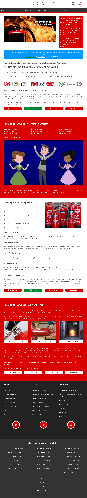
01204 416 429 (78, 4)
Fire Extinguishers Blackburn (15, 452)
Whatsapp (33, 109)
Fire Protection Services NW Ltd (68, 390)
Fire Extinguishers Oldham (43, 456)
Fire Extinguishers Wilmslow (71, 468)
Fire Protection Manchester (38, 398)
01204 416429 (64, 404)
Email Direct (74, 109)
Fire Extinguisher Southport (71, 448)
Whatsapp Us (30, 57)
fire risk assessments (76, 316)
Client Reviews (64, 416)
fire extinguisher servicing (12, 104)
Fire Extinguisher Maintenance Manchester (42, 394)
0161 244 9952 (78, 2)
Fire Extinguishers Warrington (71, 460)
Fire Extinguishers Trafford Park (71, 456)
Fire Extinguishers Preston (43, 460)
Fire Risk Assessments (28, 10)
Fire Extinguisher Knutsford (43, 448)
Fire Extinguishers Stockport (71, 452)
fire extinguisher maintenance (24, 318)
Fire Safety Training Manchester (39, 414)
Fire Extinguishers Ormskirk (71, 472)
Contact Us (41, 57)
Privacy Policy (43, 486)
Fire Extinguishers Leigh (43, 452)
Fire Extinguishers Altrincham (15, 448)
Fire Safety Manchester (37, 402)
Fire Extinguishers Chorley (15, 468)
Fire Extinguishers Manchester (39, 390)
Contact (84, 10)
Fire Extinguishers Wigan (71, 464)
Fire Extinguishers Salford (43, 468)
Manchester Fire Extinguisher (13, 3)
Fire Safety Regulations (13, 10)
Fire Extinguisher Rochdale (43, 464)
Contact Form (53, 109)
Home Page (7, 390)
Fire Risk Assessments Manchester (40, 406)
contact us (63, 192)
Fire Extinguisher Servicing (59, 10)
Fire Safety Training (74, 10)
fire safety (27, 102)
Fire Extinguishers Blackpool (15, 460)
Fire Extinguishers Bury (15, 456)
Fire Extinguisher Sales (43, 10)
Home (2, 10)
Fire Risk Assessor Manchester (39, 410)
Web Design (43, 478)
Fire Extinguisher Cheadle (15, 464)
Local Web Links (43, 482)
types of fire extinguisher (48, 102)
